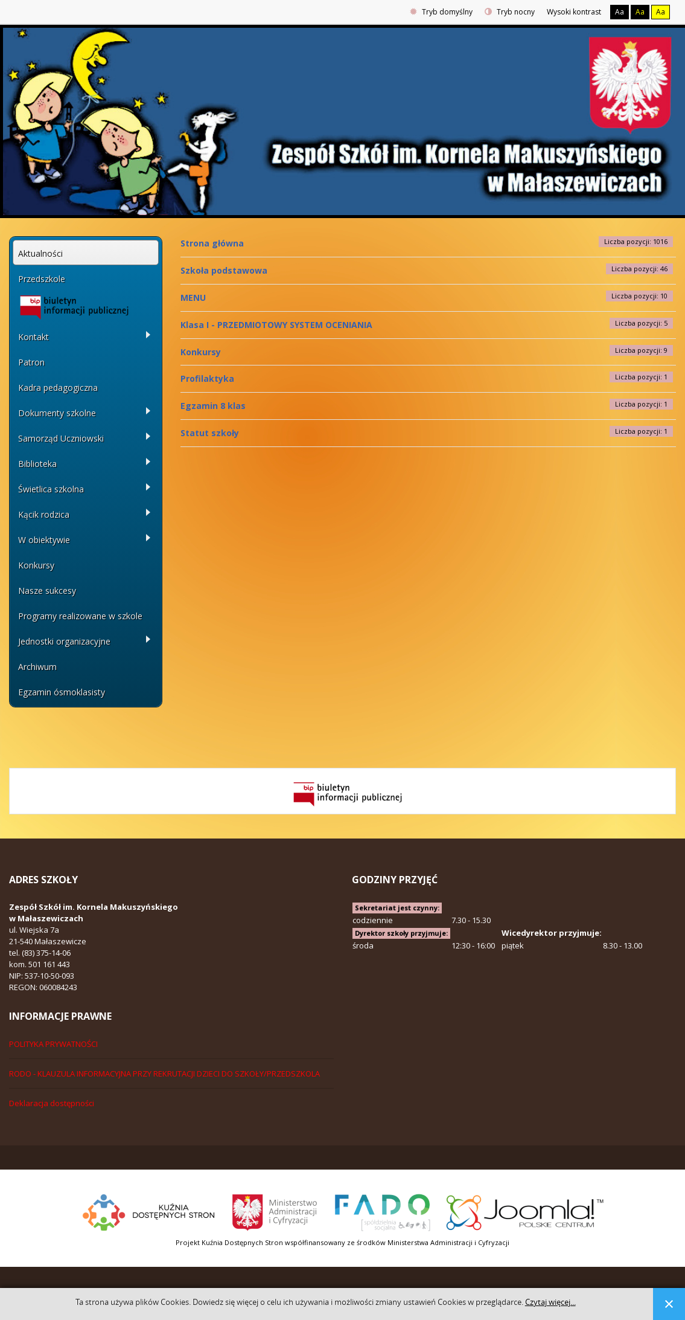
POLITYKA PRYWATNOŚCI (53, 1043)
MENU (193, 297)
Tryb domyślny (441, 12)
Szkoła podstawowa (223, 270)
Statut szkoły (209, 433)
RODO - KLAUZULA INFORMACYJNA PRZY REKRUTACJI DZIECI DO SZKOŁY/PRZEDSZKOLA (164, 1073)
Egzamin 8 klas (213, 405)
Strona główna (212, 243)
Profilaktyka (207, 378)
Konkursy (200, 352)
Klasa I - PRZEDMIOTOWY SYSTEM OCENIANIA (276, 324)
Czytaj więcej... (550, 1302)
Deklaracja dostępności (51, 1103)
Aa (619, 12)
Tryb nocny (510, 12)
